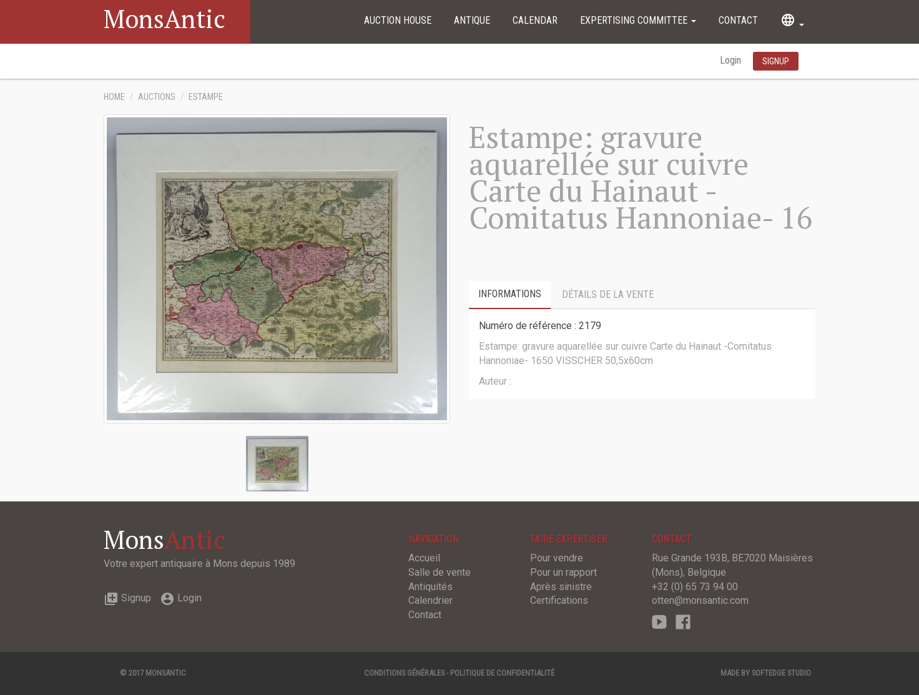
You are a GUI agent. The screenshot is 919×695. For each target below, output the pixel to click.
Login (732, 60)
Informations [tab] (509, 294)
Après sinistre (561, 587)
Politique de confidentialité (502, 673)
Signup (127, 598)
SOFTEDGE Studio (781, 673)
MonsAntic (164, 18)
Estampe (206, 97)
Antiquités (430, 587)
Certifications (559, 600)
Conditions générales (404, 673)
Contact (738, 20)
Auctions (156, 97)
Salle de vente (439, 572)
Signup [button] (775, 61)
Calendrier (430, 600)
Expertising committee (638, 20)
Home (114, 97)
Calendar (535, 20)
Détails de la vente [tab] (608, 294)
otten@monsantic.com (700, 600)
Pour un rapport (563, 572)
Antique (472, 20)
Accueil (424, 558)
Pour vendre (556, 558)
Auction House (397, 20)
